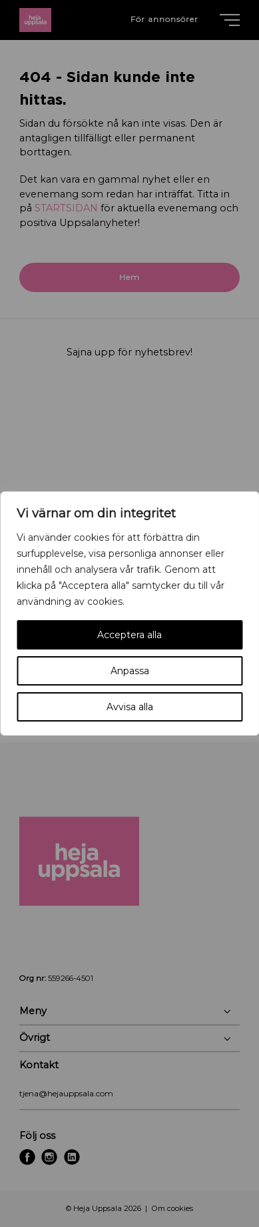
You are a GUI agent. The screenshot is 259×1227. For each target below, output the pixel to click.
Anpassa (130, 671)
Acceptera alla (129, 635)
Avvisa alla (130, 707)
